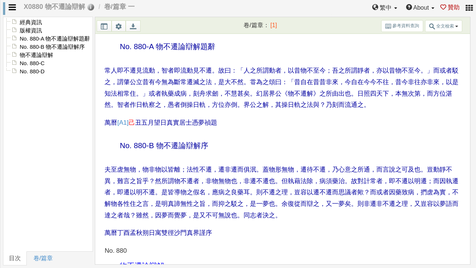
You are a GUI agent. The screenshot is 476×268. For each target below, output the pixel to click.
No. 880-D (32, 71)
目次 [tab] (15, 258)
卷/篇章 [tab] (43, 258)
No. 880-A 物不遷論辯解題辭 (55, 39)
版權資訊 (31, 31)
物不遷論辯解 (36, 55)
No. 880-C (32, 63)
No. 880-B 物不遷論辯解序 (52, 47)
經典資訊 (31, 22)
